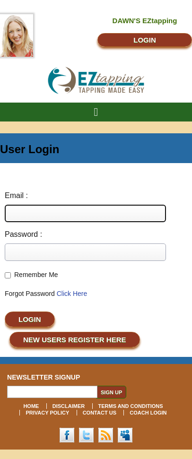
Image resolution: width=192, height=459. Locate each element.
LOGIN (144, 40)
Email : (16, 195)
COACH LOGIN (148, 413)
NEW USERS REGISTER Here (74, 340)
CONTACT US (99, 413)
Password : (23, 234)
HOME (31, 406)
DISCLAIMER (68, 406)
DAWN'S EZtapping (145, 21)
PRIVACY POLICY (47, 413)
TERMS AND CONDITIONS (130, 406)
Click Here (72, 293)
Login (29, 319)
